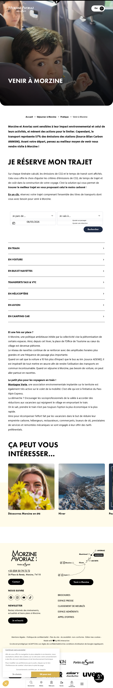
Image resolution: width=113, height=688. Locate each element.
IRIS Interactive (63, 640)
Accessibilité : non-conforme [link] (72, 637)
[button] (56, 2)
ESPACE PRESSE (66, 601)
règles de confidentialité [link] (51, 644)
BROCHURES (64, 595)
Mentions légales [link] (18, 637)
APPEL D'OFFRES (66, 617)
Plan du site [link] (54, 637)
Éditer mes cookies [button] (92, 637)
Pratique (64, 117)
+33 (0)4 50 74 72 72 (19, 571)
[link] (99, 678)
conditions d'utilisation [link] (75, 644)
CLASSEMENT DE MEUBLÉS (71, 606)
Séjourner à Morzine (46, 117)
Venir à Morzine (81, 582)
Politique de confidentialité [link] (37, 637)
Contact (16, 582)
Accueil (29, 117)
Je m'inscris (17, 620)
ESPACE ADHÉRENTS (68, 612)
